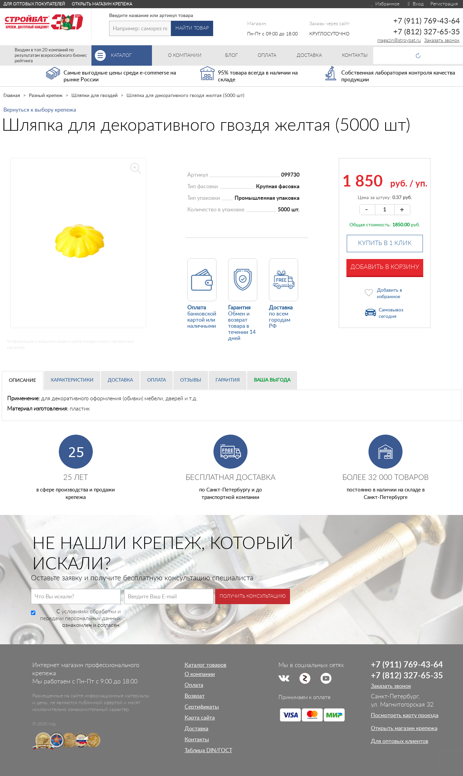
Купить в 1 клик (385, 243)
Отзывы (190, 380)
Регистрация (444, 4)
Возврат (195, 696)
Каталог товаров (205, 665)
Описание (22, 380)
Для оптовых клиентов (399, 741)
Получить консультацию (253, 596)
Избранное (385, 4)
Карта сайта (200, 718)
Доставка (120, 380)
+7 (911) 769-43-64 (426, 21)
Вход (415, 4)
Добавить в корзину (384, 267)
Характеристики (72, 380)
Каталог (131, 55)
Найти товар (192, 28)
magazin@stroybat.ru (399, 40)
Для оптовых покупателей (34, 4)
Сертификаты (202, 707)
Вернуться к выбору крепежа (39, 110)
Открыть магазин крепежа (102, 4)
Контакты (197, 739)
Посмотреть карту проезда (405, 715)
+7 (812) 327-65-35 (426, 32)
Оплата (156, 380)
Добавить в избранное (389, 293)
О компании (200, 674)
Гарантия (228, 380)
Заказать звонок (442, 40)
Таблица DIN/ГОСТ (208, 750)
